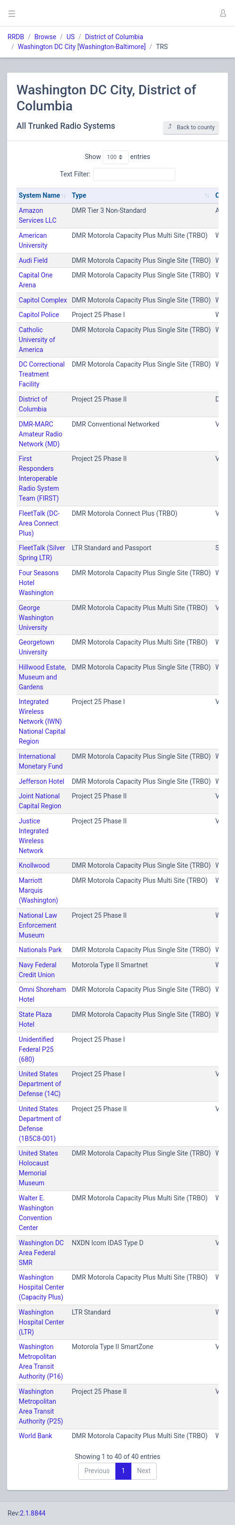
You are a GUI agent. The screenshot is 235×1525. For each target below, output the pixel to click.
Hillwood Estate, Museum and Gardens (42, 677)
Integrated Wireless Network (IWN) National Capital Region (42, 721)
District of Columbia (114, 37)
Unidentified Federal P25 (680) (36, 1049)
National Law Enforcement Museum (38, 925)
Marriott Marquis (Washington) (38, 890)
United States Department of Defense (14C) (40, 1084)
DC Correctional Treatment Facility (42, 374)
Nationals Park (40, 950)
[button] (223, 13)
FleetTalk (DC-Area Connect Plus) (39, 523)
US (70, 37)
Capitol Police (39, 314)
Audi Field (33, 260)
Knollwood (34, 865)
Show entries (117, 157)
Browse (45, 37)
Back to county (191, 127)
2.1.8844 (33, 1513)
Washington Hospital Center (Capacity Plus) (42, 1287)
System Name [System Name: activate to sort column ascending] (39, 195)
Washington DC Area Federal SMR (41, 1252)
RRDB (16, 37)
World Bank (35, 1436)
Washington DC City (47, 46)
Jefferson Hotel (42, 781)
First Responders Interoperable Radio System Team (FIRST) (39, 478)
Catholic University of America (37, 339)
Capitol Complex (43, 300)
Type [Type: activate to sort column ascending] (79, 195)
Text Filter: (117, 174)
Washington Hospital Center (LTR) (42, 1322)
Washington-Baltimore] (112, 46)
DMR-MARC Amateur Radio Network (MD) (41, 434)
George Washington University (36, 617)
